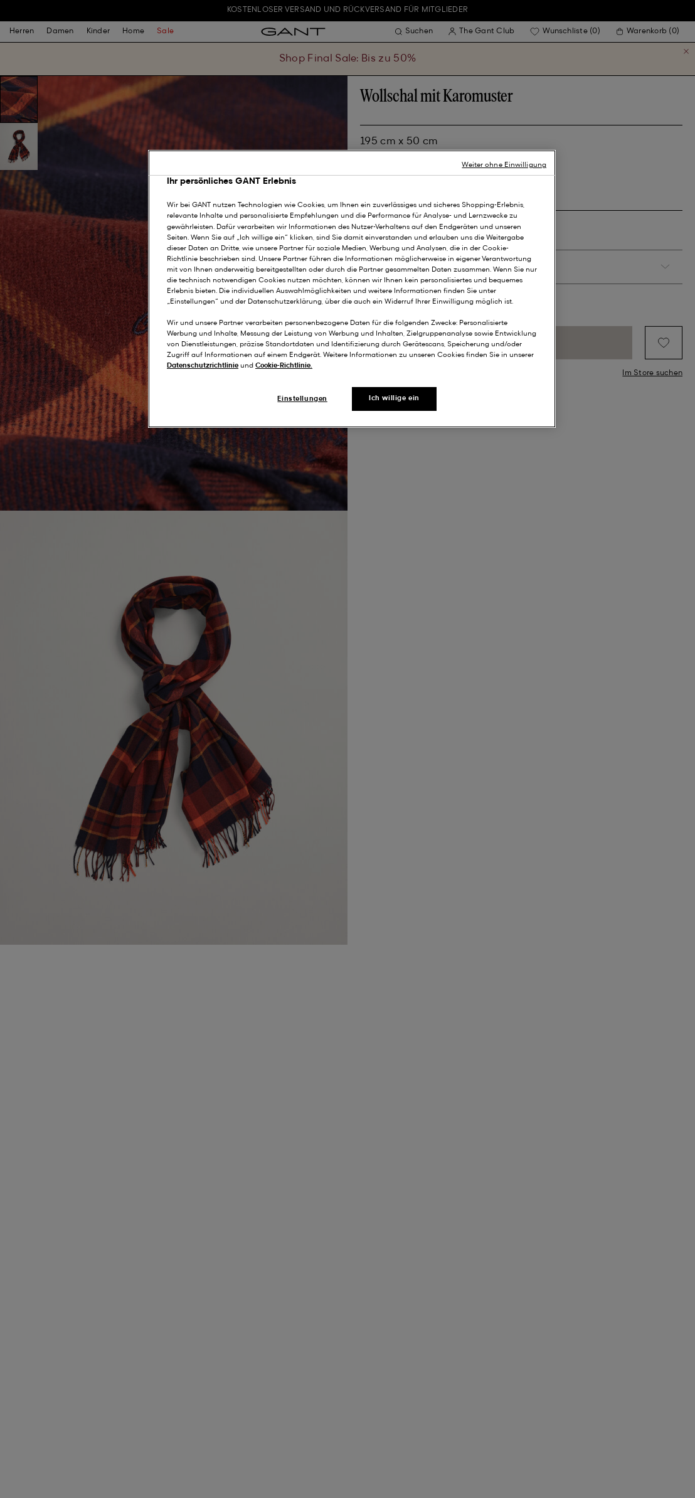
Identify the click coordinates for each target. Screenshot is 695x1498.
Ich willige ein (394, 398)
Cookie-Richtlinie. (283, 365)
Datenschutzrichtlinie (202, 365)
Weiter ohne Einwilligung (504, 165)
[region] (352, 289)
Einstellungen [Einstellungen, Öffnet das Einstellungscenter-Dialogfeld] (302, 399)
